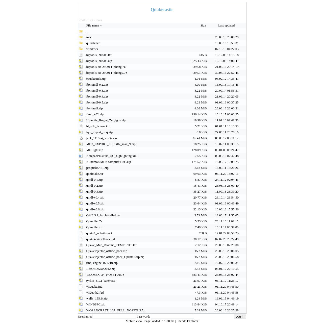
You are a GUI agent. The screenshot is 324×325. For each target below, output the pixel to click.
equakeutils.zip (96, 78)
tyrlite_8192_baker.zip (100, 280)
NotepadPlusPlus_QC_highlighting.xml (112, 156)
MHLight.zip (94, 150)
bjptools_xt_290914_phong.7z (106, 67)
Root (82, 20)
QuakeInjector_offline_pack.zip (106, 251)
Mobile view (134, 321)
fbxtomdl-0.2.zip (97, 84)
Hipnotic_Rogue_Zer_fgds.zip (106, 120)
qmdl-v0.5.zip (95, 203)
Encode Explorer (187, 321)
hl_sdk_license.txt (98, 126)
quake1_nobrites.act (99, 233)
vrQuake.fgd (94, 286)
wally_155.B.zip (97, 298)
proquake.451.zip (97, 168)
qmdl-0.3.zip (94, 191)
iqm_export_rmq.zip (99, 132)
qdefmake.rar (94, 173)
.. (87, 31)
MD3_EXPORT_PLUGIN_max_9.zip (111, 144)
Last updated (226, 25)
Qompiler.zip (94, 227)
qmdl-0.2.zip (94, 185)
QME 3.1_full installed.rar (103, 215)
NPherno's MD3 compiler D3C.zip (108, 162)
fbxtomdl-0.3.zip (97, 90)
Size (203, 25)
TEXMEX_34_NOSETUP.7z (105, 274)
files (90, 20)
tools (99, 20)
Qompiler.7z (94, 221)
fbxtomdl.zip (94, 108)
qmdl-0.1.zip (94, 179)
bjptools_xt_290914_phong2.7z (106, 73)
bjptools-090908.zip (99, 61)
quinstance (93, 43)
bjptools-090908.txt (99, 55)
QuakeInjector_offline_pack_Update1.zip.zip (115, 257)
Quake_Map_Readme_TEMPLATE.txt (111, 245)
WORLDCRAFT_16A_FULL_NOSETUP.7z (115, 310)
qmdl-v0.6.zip (95, 209)
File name (94, 25)
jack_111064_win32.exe (102, 138)
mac (89, 37)
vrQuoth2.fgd (95, 292)
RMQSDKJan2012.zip (101, 269)
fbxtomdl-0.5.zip (97, 102)
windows (92, 49)
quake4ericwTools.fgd (100, 239)
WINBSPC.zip (95, 304)
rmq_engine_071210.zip (102, 263)
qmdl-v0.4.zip (95, 197)
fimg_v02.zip (95, 114)
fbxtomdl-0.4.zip (97, 96)
